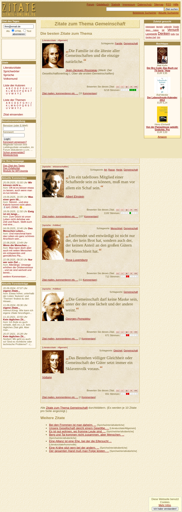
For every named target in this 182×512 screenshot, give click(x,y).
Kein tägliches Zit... (14, 319)
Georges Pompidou (78, 318)
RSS (168, 4)
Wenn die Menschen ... (16, 245)
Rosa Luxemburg (77, 260)
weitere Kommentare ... (15, 276)
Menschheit (116, 228)
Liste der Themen (14, 100)
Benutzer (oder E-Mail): (15, 125)
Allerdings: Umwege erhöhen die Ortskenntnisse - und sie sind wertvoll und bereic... (18, 268)
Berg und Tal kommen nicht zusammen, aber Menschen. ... (86, 434)
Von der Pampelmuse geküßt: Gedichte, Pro (162, 128)
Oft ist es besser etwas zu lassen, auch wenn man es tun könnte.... (18, 190)
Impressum (128, 4)
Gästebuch (102, 4)
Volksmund (10, 78)
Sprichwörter (11, 71)
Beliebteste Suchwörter (144, 13)
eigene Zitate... (11, 291)
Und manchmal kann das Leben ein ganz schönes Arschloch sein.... (18, 236)
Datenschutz (144, 4)
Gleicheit (117, 350)
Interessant (150, 27)
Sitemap (159, 4)
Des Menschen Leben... (18, 229)
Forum (90, 4)
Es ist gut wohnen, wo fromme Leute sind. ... (77, 431)
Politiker (56, 225)
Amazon (162, 136)
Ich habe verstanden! (165, 508)
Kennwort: (8, 132)
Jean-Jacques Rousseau (81, 70)
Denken (164, 33)
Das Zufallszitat (11, 168)
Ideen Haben (152, 30)
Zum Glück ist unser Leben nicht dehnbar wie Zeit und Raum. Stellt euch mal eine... (17, 220)
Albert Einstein (75, 196)
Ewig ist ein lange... (18, 212)
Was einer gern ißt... (18, 198)
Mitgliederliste (10, 155)
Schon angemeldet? (14, 152)
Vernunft (173, 29)
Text (29, 31)
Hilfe (176, 4)
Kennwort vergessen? (15, 142)
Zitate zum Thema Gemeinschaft (67, 407)
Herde (119, 169)
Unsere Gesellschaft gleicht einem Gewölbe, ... (79, 428)
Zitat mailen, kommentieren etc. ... (60, 93)
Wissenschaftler (60, 166)
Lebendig (168, 27)
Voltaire (47, 377)
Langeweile (151, 34)
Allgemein (62, 40)
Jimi (158, 37)
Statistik (115, 4)
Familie (118, 43)
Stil (163, 30)
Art (105, 169)
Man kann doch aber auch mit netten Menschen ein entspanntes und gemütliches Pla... (17, 252)
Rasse (111, 169)
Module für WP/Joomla (15, 171)
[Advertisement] (112, 127)
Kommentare (89, 93)
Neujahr (159, 27)
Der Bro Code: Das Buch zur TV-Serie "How (162, 69)
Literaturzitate (49, 40)
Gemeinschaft (131, 43)
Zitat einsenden (13, 114)
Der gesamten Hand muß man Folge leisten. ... (79, 451)
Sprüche (47, 166)
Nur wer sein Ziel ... (17, 260)
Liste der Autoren (14, 85)
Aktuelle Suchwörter (168, 13)
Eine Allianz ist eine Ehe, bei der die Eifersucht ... (80, 441)
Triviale (176, 27)
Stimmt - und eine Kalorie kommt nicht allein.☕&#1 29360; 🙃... (17, 205)
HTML (18, 31)
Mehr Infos (165, 505)
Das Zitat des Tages (14, 165)
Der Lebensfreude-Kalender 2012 (162, 98)
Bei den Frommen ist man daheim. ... (72, 424)
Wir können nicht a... (17, 183)
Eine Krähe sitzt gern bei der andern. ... (74, 447)
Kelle (173, 34)
